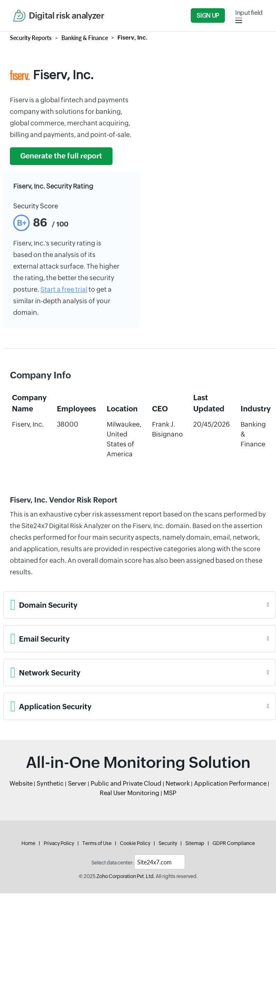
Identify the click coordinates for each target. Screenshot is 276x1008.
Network (178, 783)
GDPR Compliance (234, 843)
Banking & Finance (84, 37)
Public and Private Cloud (126, 783)
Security (168, 843)
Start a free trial (63, 289)
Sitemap (194, 843)
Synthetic (50, 783)
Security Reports (30, 37)
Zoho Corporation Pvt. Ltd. (125, 876)
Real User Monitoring (129, 792)
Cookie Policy (135, 843)
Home (28, 843)
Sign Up (207, 15)
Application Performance (230, 783)
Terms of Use (97, 843)
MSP (170, 792)
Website (21, 783)
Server (77, 783)
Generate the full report (61, 156)
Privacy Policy (59, 843)
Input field (249, 12)
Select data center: (112, 863)
